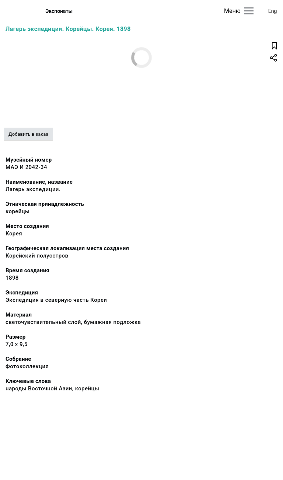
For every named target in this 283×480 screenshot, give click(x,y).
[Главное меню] (249, 11)
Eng (272, 11)
